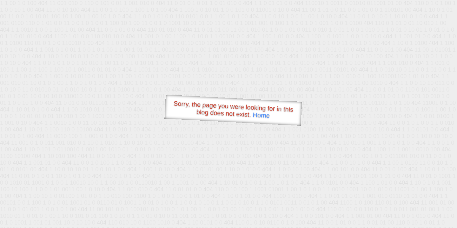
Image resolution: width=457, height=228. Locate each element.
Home (261, 115)
